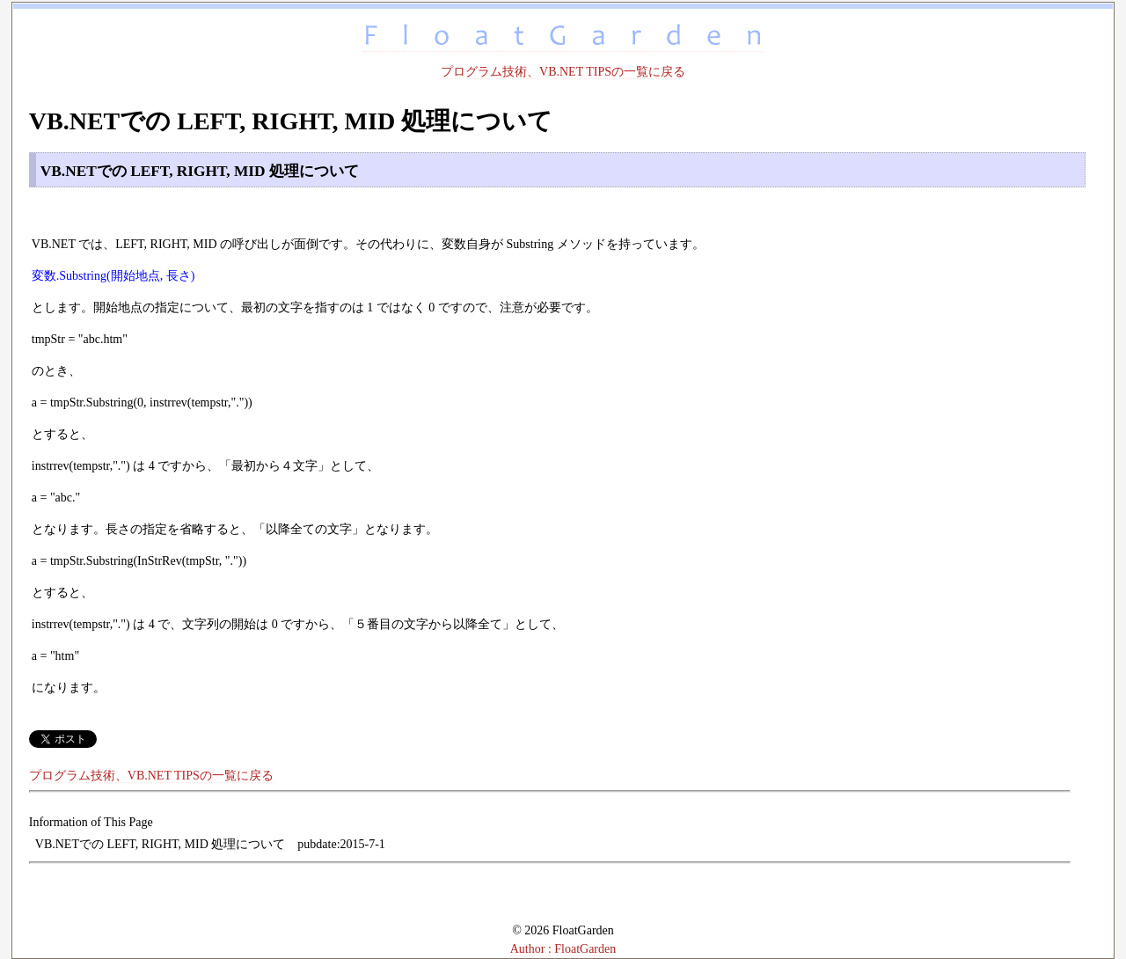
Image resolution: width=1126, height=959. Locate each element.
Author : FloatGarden (563, 948)
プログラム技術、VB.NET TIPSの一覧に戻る (563, 71)
